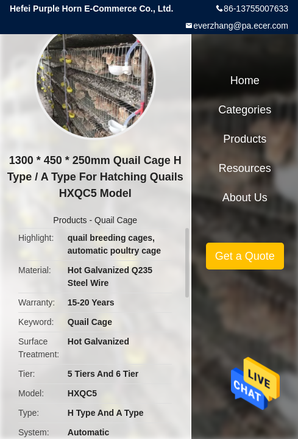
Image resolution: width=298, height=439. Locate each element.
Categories (244, 110)
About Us (245, 197)
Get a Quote (245, 256)
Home (245, 80)
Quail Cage (115, 220)
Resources (245, 168)
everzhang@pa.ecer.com (240, 25)
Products (70, 220)
